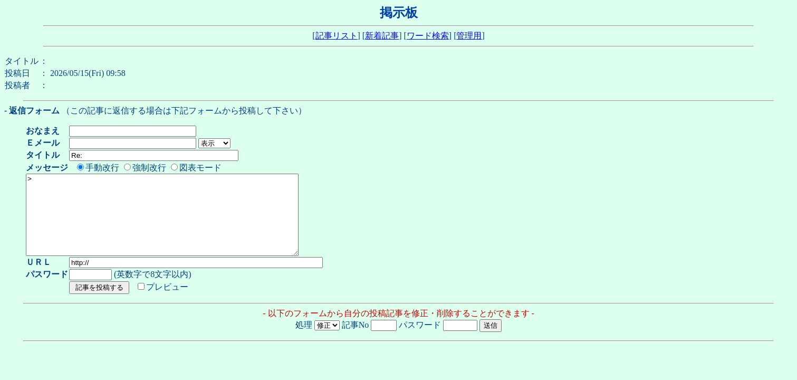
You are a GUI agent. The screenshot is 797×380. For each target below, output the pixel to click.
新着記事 (382, 35)
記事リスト (336, 35)
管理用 (469, 35)
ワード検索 (428, 35)
